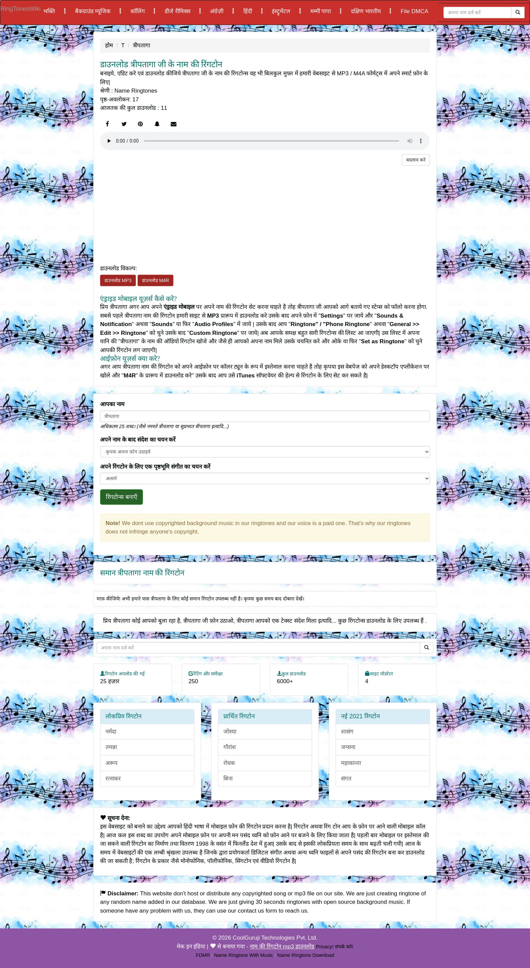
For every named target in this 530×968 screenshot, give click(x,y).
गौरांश (229, 747)
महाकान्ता (351, 763)
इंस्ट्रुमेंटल (282, 11)
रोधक (229, 763)
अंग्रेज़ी (217, 11)
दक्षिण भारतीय (366, 11)
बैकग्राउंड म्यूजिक (93, 11)
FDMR (203, 955)
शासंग (347, 731)
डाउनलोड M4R (155, 280)
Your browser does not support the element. (265, 141)
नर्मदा (110, 731)
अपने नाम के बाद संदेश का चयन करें (137, 440)
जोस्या (229, 731)
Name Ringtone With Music (243, 955)
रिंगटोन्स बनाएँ (121, 497)
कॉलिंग (138, 11)
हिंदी (248, 11)
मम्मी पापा (321, 11)
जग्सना (348, 747)
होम (109, 45)
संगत (346, 778)
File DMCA (414, 11)
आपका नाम (112, 404)
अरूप (111, 763)
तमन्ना (111, 747)
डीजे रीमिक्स (178, 11)
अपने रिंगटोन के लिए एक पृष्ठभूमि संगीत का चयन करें (155, 467)
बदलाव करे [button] (416, 160)
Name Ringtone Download (305, 955)
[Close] (477, 12)
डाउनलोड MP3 (117, 280)
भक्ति (50, 11)
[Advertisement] (265, 213)
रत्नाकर (113, 778)
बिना (228, 778)
